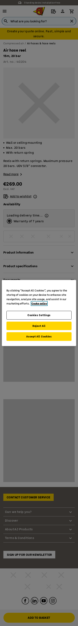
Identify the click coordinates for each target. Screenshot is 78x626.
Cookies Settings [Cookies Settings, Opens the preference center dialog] (39, 315)
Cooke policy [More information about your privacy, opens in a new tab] (39, 303)
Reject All (39, 326)
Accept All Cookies (39, 336)
